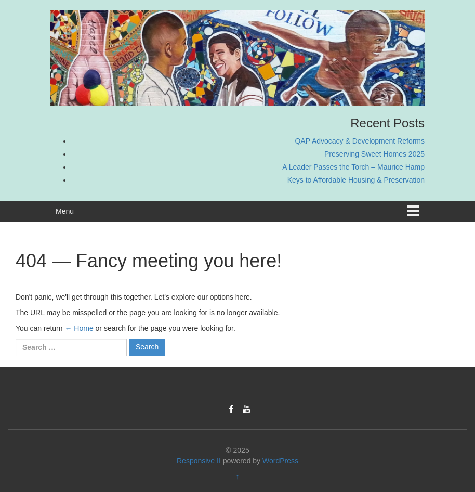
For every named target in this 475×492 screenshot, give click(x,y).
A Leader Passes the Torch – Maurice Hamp (353, 167)
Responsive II (199, 461)
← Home (78, 328)
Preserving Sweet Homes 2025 (374, 154)
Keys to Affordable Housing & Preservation (356, 180)
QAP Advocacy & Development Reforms (360, 141)
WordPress (280, 461)
